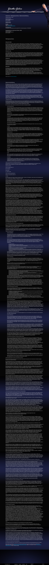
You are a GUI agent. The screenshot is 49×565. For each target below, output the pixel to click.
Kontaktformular (16, 564)
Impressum (20, 564)
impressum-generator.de (13, 76)
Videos (36, 12)
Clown (24, 12)
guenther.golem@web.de (11, 25)
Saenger (13, 12)
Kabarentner (19, 12)
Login (26, 564)
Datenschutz (23, 564)
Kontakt (41, 12)
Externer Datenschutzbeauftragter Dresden (20, 544)
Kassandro (30, 12)
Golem (8, 12)
